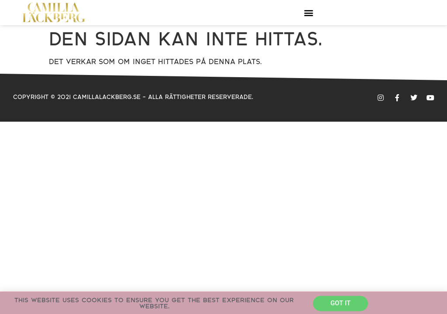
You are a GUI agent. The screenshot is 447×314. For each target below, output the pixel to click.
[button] (308, 12)
